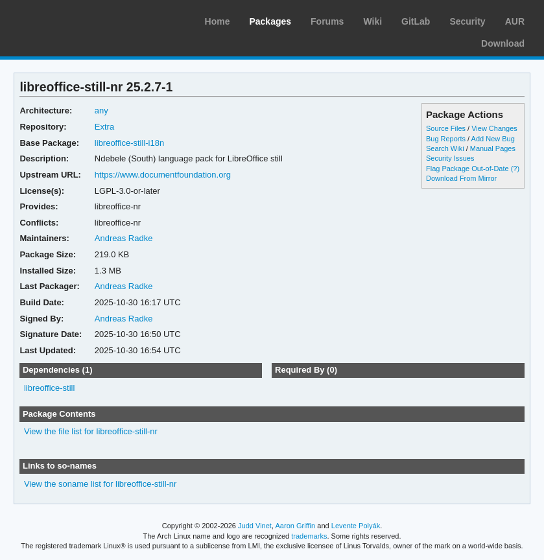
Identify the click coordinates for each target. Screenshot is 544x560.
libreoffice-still (49, 388)
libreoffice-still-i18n (129, 143)
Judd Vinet (255, 526)
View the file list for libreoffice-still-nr (91, 431)
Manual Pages (492, 148)
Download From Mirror (461, 178)
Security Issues (450, 158)
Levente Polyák (355, 526)
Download (503, 43)
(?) (515, 168)
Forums (327, 21)
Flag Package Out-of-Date (467, 168)
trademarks (309, 536)
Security (467, 21)
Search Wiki (445, 148)
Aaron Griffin (295, 526)
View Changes (494, 128)
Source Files (446, 128)
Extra (104, 127)
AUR (515, 21)
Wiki (372, 21)
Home (217, 21)
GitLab (415, 21)
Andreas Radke (124, 238)
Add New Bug (493, 139)
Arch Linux (71, 19)
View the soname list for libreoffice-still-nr (100, 484)
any (101, 110)
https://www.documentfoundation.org (163, 175)
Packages (270, 21)
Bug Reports (446, 139)
